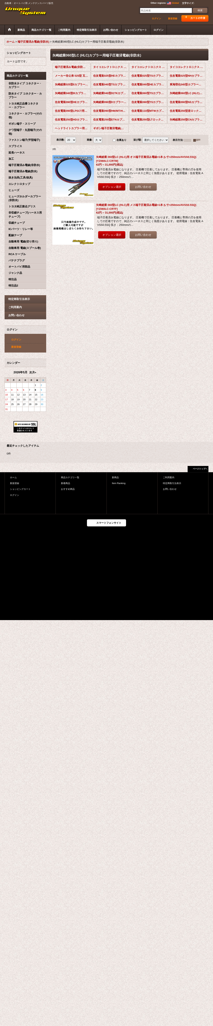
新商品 (115, 477)
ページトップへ (200, 469)
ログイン (156, 18)
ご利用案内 (15, 307)
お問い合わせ (16, 315)
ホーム (13, 477)
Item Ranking (118, 483)
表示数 (60, 139)
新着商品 (65, 483)
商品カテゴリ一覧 (70, 477)
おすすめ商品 (68, 489)
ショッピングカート (20, 489)
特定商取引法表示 (19, 299)
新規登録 (172, 18)
